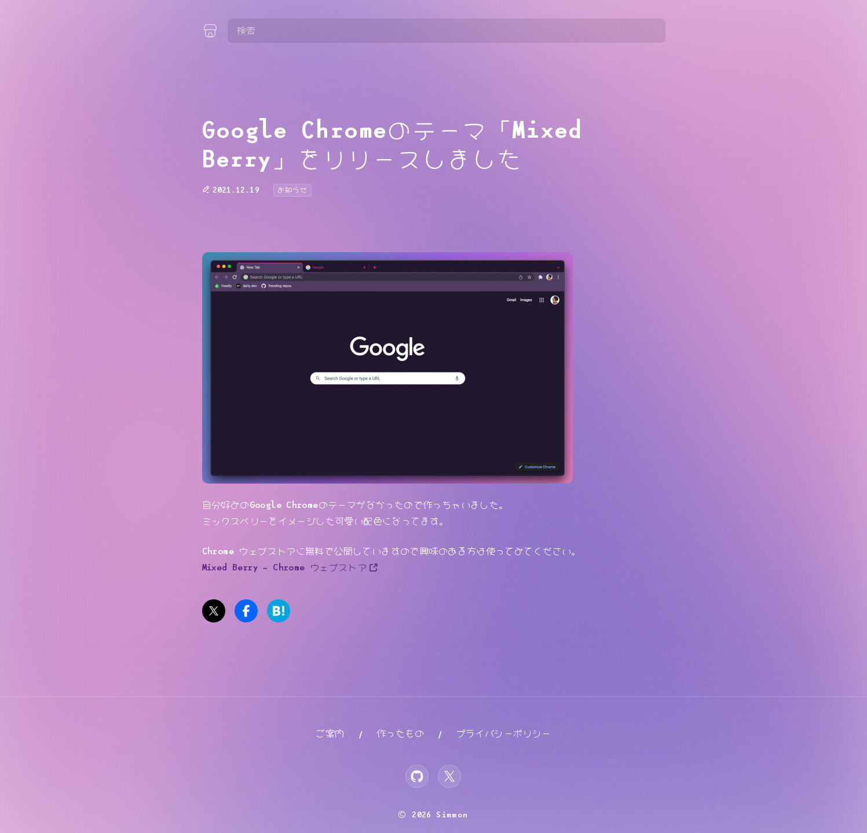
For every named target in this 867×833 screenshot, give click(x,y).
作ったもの (400, 733)
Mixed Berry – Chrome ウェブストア (284, 567)
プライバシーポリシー (503, 733)
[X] (449, 776)
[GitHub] (417, 776)
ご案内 (330, 733)
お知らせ (292, 190)
